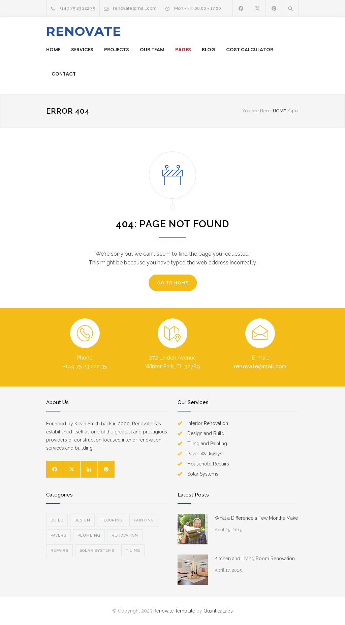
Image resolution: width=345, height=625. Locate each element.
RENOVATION (125, 535)
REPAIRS (59, 550)
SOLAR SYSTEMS (97, 550)
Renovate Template (174, 611)
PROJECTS (116, 49)
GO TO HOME (172, 283)
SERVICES (82, 49)
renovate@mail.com (135, 8)
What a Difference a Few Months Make (256, 518)
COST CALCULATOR (249, 49)
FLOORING (112, 520)
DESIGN (82, 520)
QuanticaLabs (218, 611)
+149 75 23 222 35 (77, 8)
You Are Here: (257, 110)
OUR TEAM (152, 49)
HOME (53, 49)
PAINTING (144, 520)
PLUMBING (88, 535)
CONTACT (64, 73)
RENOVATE (83, 31)
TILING (133, 550)
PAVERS (58, 535)
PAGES (183, 49)
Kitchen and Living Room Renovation (255, 558)
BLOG (208, 49)
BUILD (57, 520)
